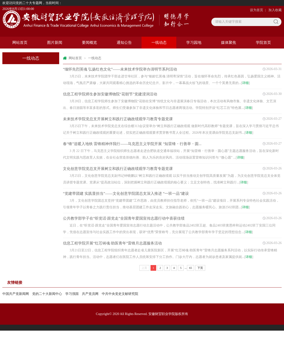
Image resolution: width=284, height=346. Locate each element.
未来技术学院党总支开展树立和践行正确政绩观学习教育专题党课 (118, 119)
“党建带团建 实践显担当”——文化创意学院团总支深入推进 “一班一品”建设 (126, 193)
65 (190, 268)
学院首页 (263, 42)
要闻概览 (89, 42)
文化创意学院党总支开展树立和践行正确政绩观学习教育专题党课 (118, 169)
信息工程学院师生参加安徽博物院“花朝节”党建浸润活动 (110, 94)
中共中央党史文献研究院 (120, 294)
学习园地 (193, 42)
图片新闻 (54, 42)
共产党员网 (90, 294)
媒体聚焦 (228, 42)
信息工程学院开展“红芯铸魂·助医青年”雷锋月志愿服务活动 (112, 243)
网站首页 (19, 42)
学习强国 (72, 294)
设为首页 (256, 10)
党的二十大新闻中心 (47, 294)
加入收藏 (275, 10)
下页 (200, 268)
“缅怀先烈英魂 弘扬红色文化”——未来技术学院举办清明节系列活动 (120, 69)
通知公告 (124, 42)
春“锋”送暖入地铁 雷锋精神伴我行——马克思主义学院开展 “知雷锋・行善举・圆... (132, 144)
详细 (245, 83)
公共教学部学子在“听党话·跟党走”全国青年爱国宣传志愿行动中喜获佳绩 (124, 218)
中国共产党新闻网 (15, 294)
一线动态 (159, 42)
